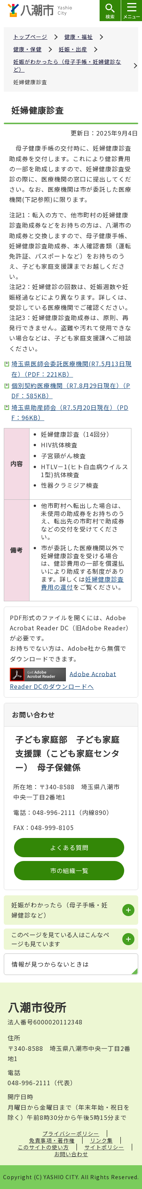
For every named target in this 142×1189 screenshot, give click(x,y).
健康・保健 (27, 49)
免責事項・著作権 (52, 1140)
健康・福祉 (78, 36)
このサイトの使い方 (43, 1147)
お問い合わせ (71, 1153)
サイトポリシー (104, 1147)
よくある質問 (69, 847)
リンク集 (101, 1140)
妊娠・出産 (73, 49)
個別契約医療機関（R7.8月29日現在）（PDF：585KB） (70, 390)
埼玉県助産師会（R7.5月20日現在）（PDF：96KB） (69, 412)
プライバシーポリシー (70, 1133)
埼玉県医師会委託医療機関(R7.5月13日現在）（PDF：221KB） (71, 368)
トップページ (30, 36)
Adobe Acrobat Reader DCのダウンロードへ (63, 679)
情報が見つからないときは (50, 964)
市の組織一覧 (69, 870)
